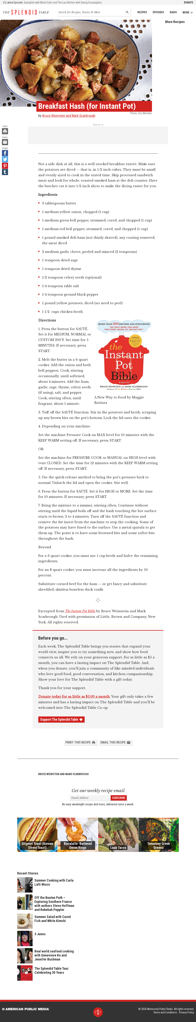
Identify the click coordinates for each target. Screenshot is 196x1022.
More (188, 12)
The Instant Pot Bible (80, 611)
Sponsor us (98, 124)
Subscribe (118, 797)
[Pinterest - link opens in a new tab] (5, 166)
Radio (173, 12)
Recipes (142, 12)
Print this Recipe (80, 742)
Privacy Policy (186, 1012)
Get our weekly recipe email (98, 790)
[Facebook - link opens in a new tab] (5, 153)
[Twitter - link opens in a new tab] (5, 159)
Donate (188, 2)
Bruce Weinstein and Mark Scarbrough (68, 116)
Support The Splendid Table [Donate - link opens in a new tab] (61, 719)
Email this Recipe (115, 742)
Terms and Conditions (165, 1012)
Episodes (158, 12)
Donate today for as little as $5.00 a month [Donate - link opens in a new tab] (74, 696)
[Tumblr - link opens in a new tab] (5, 172)
